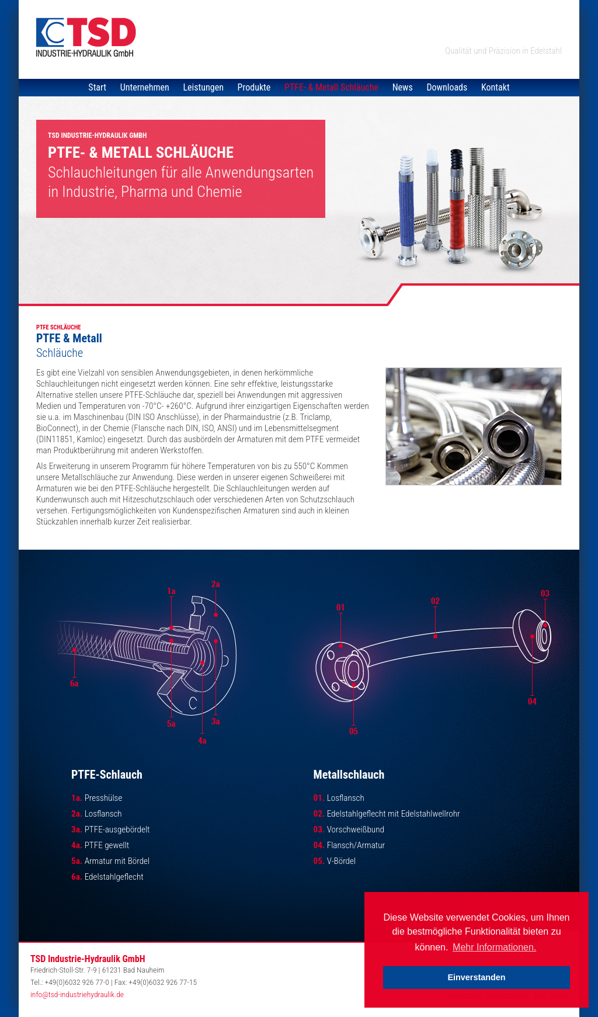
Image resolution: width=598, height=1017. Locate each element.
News (402, 87)
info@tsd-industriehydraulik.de (77, 994)
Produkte (254, 87)
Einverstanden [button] (476, 977)
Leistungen (203, 87)
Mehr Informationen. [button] (494, 947)
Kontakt (495, 87)
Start (97, 87)
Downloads (446, 87)
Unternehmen (144, 87)
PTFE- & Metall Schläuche (331, 87)
